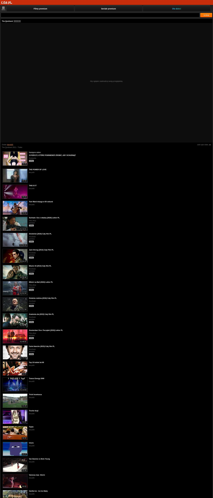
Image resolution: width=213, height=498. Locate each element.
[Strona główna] (6, 2)
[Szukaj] (100, 15)
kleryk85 (10, 145)
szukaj (206, 15)
